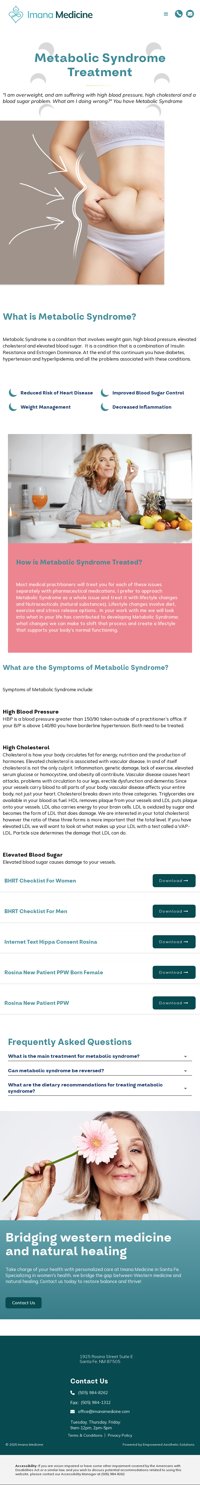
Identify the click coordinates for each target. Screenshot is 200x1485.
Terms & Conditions (85, 1435)
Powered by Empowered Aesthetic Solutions (159, 1444)
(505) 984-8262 (113, 1474)
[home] (49, 14)
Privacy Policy (120, 1435)
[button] (133, 14)
